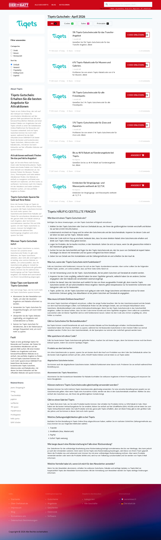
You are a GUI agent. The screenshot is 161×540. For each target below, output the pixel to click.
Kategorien (64, 5)
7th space (14, 407)
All (54, 23)
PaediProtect (16, 411)
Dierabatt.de (128, 503)
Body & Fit (128, 8)
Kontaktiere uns (18, 516)
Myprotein (136, 8)
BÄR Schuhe (16, 422)
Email (77, 51)
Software (52, 516)
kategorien (89, 499)
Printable (103, 23)
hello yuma (15, 418)
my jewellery (119, 8)
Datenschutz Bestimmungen (24, 520)
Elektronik (52, 512)
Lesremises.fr (128, 499)
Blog (54, 5)
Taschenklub (16, 395)
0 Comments (144, 51)
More (90, 44)
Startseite (15, 499)
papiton (14, 399)
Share (70, 51)
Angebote (52, 503)
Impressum (16, 507)
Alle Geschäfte (41, 5)
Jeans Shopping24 (18, 387)
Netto (112, 8)
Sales (85, 23)
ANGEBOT (137, 155)
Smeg (13, 391)
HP (142, 8)
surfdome (14, 403)
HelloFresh (147, 8)
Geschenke (53, 507)
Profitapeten (16, 415)
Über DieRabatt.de (19, 503)
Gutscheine (53, 499)
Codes (68, 23)
